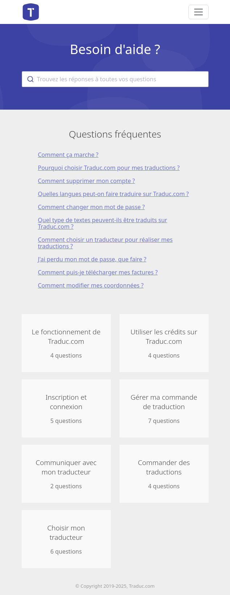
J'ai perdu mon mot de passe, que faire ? (92, 259)
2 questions (66, 474)
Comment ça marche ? (68, 155)
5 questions (66, 408)
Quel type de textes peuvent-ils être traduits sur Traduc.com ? (102, 223)
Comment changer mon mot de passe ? (91, 207)
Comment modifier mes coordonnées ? (91, 285)
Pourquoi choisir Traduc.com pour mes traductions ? (109, 168)
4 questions (66, 343)
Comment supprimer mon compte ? (86, 181)
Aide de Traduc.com (31, 12)
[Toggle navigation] (198, 12)
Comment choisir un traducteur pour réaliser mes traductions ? (105, 243)
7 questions (164, 408)
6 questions (66, 539)
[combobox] (115, 79)
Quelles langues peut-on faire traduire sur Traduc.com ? (113, 194)
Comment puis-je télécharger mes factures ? (98, 272)
